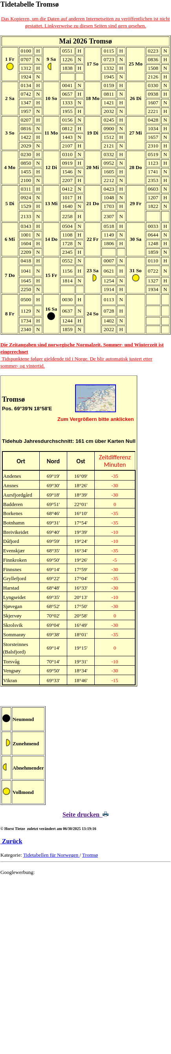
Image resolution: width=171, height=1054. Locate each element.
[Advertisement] (85, 967)
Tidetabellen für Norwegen (51, 855)
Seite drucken (85, 814)
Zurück (11, 841)
